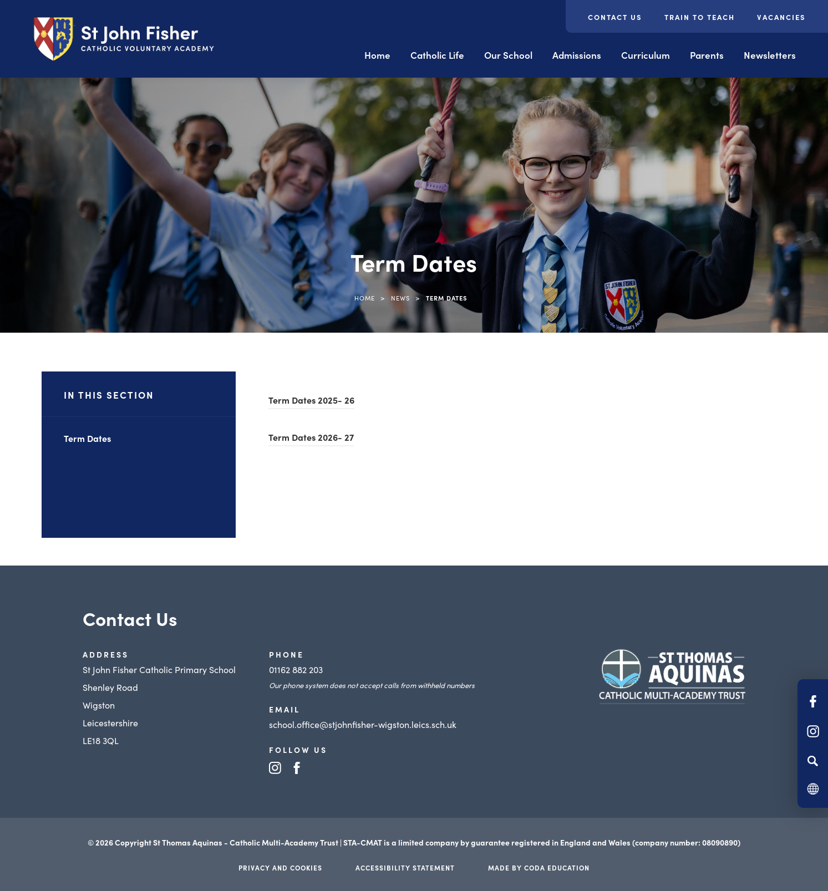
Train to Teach (699, 17)
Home (377, 55)
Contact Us (615, 17)
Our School (508, 55)
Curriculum (645, 55)
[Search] (812, 761)
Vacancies (781, 17)
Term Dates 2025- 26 (311, 400)
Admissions (576, 55)
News (400, 297)
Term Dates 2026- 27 (311, 437)
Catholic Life (437, 55)
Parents (707, 55)
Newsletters (770, 55)
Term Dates (87, 438)
